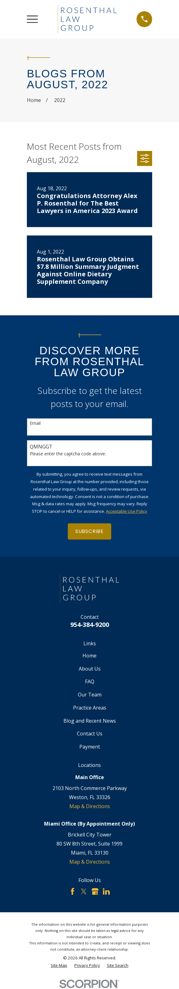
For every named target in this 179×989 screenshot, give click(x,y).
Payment (89, 746)
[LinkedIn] (106, 891)
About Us (90, 668)
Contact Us (89, 733)
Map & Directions (89, 806)
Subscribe (89, 531)
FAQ (89, 681)
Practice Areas (89, 707)
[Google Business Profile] (95, 891)
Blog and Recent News (89, 720)
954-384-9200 (89, 624)
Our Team (90, 694)
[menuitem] (59, 965)
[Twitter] (83, 891)
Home (89, 655)
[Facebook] (72, 891)
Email (35, 423)
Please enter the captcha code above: (68, 454)
